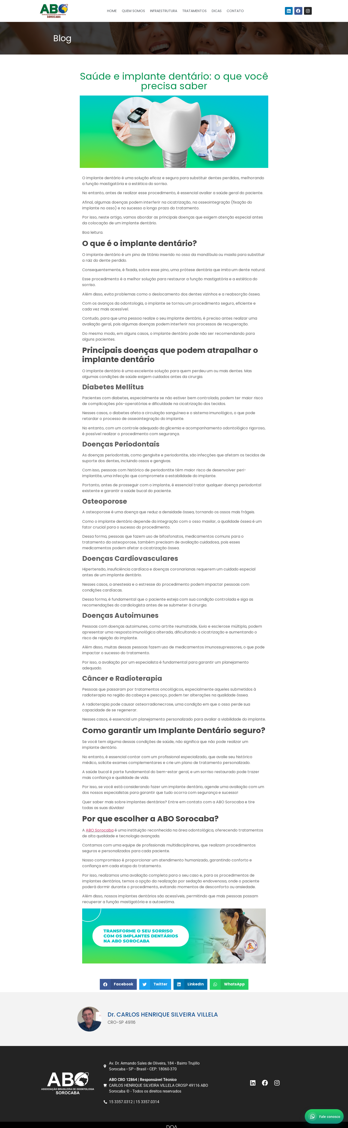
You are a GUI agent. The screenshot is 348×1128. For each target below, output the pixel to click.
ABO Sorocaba (100, 830)
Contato (235, 10)
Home (112, 10)
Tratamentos (194, 10)
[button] (118, 984)
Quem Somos (133, 10)
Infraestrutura (163, 10)
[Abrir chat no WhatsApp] (324, 1116)
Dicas (217, 10)
